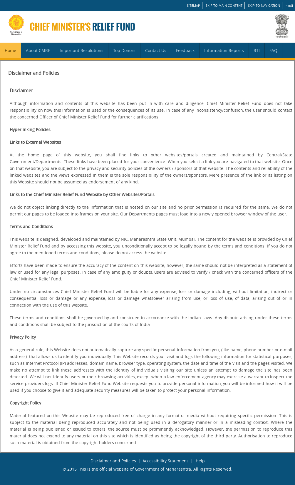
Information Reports (224, 50)
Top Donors (124, 50)
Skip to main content (224, 5)
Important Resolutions (81, 50)
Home (10, 50)
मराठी (289, 5)
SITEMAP (193, 5)
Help (200, 461)
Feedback (185, 50)
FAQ (273, 50)
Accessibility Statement (165, 461)
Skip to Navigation (264, 5)
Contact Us (155, 50)
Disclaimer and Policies (113, 461)
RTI (257, 50)
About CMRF (38, 50)
